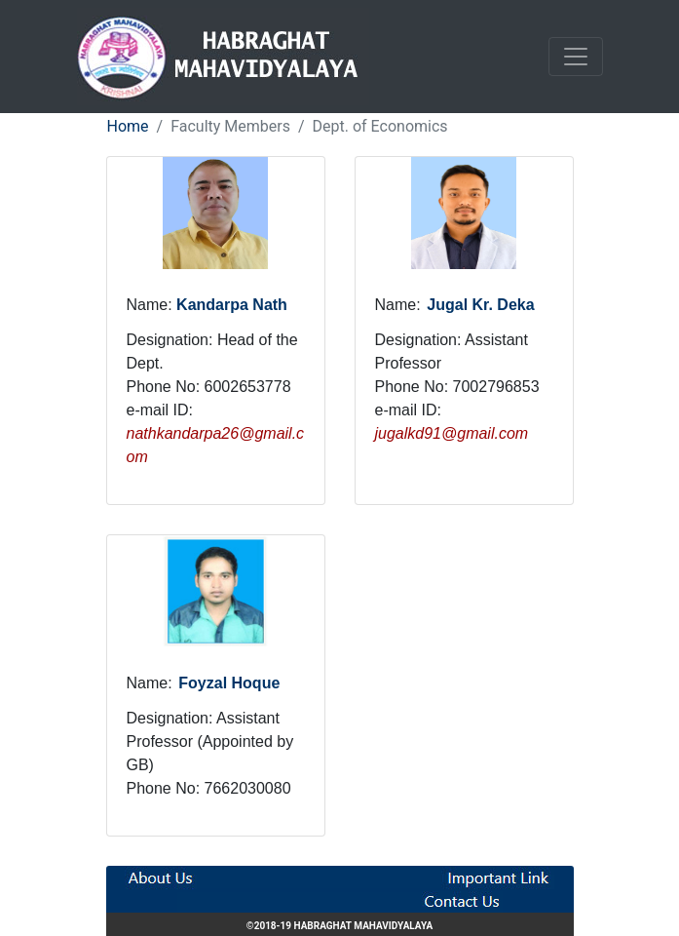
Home (128, 126)
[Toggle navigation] (575, 56)
